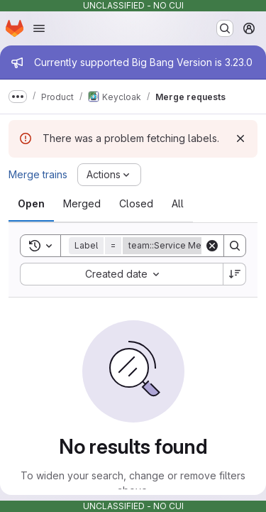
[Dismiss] (240, 138)
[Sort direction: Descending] (234, 274)
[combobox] (121, 274)
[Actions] (109, 174)
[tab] (31, 204)
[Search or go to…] (224, 28)
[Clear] (212, 245)
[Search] (234, 245)
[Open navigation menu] (39, 28)
